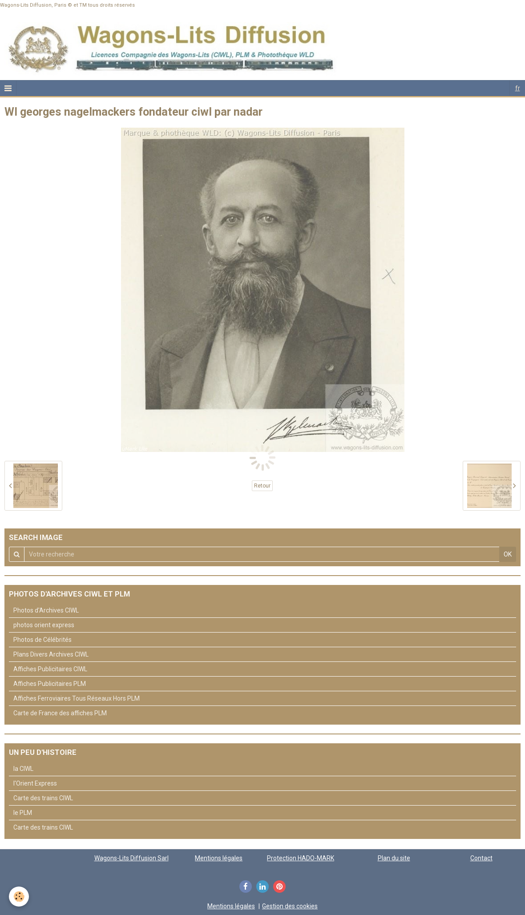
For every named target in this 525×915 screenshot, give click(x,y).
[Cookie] (19, 897)
